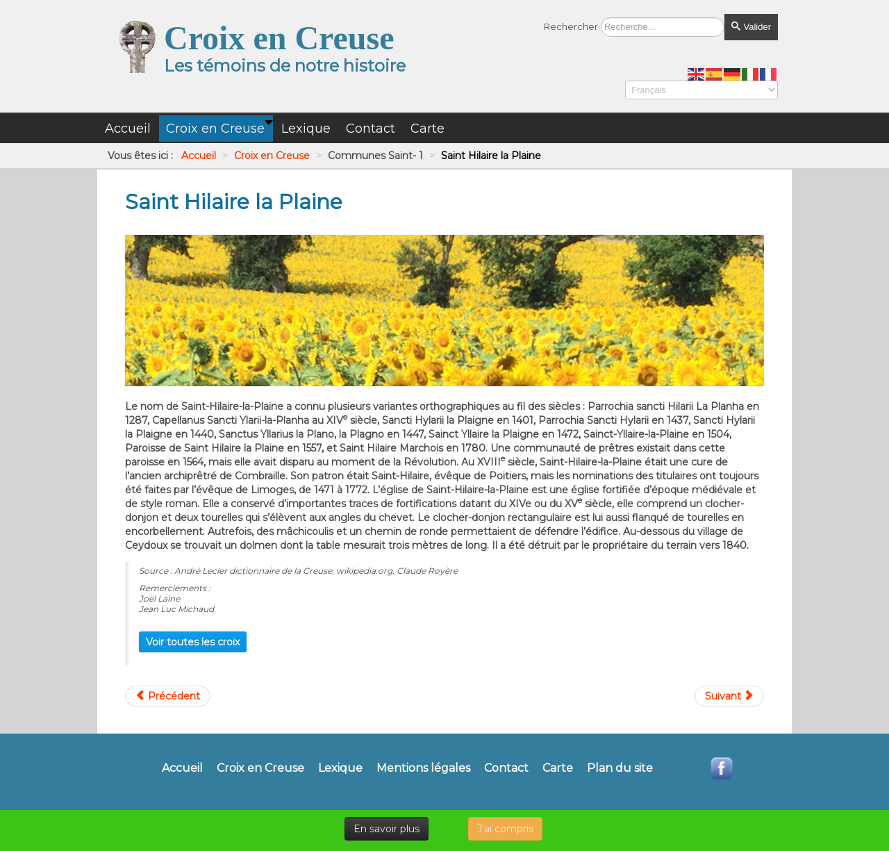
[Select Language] (701, 90)
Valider (751, 27)
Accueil (182, 768)
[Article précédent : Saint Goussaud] (167, 696)
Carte (557, 768)
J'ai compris (505, 829)
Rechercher (571, 26)
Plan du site (620, 768)
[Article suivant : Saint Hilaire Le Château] (729, 696)
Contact (506, 768)
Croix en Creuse (260, 768)
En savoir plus (386, 829)
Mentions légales (423, 768)
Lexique (340, 768)
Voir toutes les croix (193, 642)
